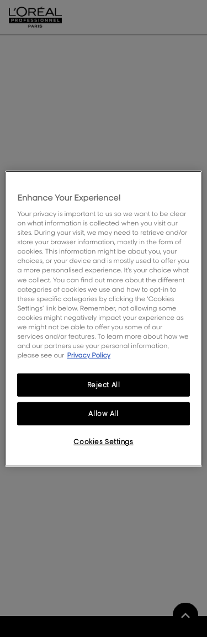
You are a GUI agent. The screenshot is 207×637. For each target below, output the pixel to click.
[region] (103, 318)
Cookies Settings (103, 442)
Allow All (103, 413)
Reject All (103, 385)
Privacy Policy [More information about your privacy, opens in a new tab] (88, 355)
